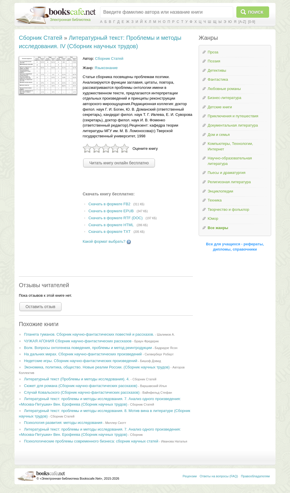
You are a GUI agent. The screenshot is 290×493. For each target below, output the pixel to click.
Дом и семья (219, 134)
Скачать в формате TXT (109, 232)
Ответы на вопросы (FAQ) (219, 476)
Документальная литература (233, 125)
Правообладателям (255, 476)
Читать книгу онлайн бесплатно (119, 163)
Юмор (213, 218)
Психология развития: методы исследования (63, 422)
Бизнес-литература (224, 98)
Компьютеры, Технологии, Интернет (230, 146)
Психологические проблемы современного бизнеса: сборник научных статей (91, 441)
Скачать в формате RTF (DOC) (115, 218)
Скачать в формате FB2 (109, 204)
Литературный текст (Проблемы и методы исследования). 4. (77, 379)
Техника (215, 200)
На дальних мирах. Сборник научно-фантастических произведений (83, 354)
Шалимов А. (166, 334)
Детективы (217, 70)
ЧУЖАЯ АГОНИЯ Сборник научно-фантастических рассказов (78, 341)
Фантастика (218, 79)
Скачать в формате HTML (111, 225)
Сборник (136, 434)
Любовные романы (224, 89)
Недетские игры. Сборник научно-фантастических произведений (80, 361)
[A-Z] (242, 22)
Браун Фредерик (146, 341)
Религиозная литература (229, 182)
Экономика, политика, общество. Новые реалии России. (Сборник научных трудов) (97, 367)
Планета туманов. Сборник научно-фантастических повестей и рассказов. (89, 334)
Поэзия (214, 61)
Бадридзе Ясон (166, 348)
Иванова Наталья (174, 441)
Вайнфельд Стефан (157, 392)
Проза (213, 52)
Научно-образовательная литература (230, 161)
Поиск (255, 12)
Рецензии (190, 476)
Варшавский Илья (153, 386)
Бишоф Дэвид (150, 361)
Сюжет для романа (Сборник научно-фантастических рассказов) (80, 386)
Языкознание (106, 68)
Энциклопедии (220, 191)
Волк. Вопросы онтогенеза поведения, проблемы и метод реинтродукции (88, 348)
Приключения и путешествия (233, 116)
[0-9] (251, 22)
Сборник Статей (40, 38)
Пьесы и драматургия (226, 172)
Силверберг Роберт (159, 354)
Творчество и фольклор (228, 209)
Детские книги (220, 107)
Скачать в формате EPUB (111, 211)
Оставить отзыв (40, 306)
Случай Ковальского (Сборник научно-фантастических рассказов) (81, 392)
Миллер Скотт (115, 422)
